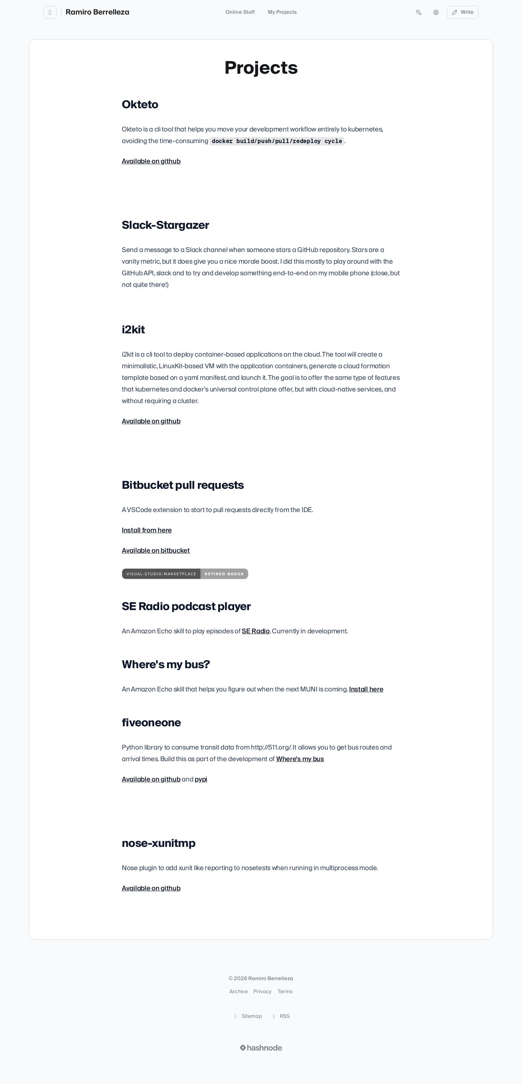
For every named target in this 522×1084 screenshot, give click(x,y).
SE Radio (256, 631)
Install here (366, 689)
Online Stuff (240, 12)
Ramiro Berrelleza (97, 12)
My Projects (282, 12)
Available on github (151, 161)
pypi (201, 779)
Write (463, 12)
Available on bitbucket (156, 550)
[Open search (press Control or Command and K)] (418, 12)
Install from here (147, 530)
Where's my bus (300, 759)
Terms (285, 991)
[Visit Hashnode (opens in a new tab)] (261, 1047)
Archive (238, 991)
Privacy (262, 991)
